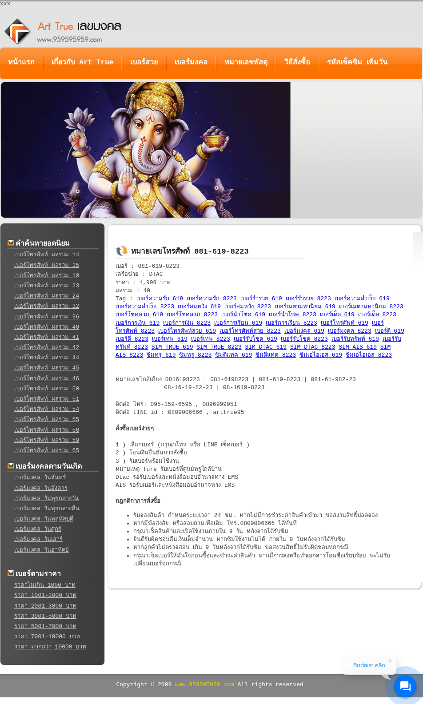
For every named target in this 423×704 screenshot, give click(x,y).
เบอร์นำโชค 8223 (292, 314)
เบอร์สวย (144, 63)
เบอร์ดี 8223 (132, 339)
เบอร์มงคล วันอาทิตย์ (41, 550)
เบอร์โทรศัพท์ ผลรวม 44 (46, 357)
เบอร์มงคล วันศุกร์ (37, 529)
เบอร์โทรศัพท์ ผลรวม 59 (46, 440)
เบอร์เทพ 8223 (210, 339)
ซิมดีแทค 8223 (275, 355)
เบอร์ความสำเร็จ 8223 (145, 306)
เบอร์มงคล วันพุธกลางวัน (46, 498)
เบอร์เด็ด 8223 (377, 314)
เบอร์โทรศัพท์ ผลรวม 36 (46, 317)
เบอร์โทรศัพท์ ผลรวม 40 (46, 327)
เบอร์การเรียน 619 (238, 323)
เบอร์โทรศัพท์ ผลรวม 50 (46, 389)
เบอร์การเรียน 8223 (291, 323)
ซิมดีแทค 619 (233, 355)
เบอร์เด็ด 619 (337, 314)
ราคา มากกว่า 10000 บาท (50, 647)
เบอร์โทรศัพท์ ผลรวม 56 (46, 430)
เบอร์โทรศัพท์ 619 (344, 323)
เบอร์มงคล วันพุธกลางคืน (47, 508)
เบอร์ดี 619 (389, 331)
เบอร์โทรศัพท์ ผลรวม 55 (46, 419)
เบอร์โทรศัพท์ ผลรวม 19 (46, 275)
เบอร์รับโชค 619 (255, 339)
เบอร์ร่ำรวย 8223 (308, 298)
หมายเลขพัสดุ (245, 63)
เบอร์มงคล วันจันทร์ (40, 477)
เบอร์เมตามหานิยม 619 (305, 306)
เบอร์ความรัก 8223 (212, 298)
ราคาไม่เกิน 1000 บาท (45, 585)
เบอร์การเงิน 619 (138, 323)
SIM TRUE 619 (172, 347)
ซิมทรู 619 (161, 355)
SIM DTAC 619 (266, 347)
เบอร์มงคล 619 (304, 331)
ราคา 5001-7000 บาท (45, 626)
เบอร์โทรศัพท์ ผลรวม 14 (46, 254)
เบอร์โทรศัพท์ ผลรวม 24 (46, 296)
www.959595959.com (204, 684)
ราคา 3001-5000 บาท (45, 616)
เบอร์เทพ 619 (170, 339)
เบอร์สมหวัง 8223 (247, 306)
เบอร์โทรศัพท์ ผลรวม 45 (46, 368)
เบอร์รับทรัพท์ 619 (355, 339)
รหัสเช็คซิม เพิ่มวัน (357, 63)
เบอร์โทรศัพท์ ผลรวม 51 (46, 399)
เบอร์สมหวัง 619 (199, 306)
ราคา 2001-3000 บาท (45, 606)
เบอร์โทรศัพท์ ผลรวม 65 (46, 450)
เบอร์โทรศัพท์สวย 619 (187, 331)
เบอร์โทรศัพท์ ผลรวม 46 (46, 378)
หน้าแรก (21, 63)
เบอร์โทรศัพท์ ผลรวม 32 (46, 306)
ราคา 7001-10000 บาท (47, 636)
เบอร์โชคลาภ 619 (139, 314)
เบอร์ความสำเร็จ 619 (362, 298)
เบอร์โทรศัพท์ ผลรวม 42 (46, 347)
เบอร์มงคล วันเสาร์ (38, 539)
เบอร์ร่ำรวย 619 (261, 298)
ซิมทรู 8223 (195, 355)
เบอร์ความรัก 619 (159, 298)
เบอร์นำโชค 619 (243, 314)
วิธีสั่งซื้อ (297, 63)
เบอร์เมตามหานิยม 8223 (371, 306)
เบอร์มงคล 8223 (349, 331)
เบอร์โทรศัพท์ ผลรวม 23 (46, 285)
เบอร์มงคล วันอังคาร (41, 488)
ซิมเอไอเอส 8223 (369, 355)
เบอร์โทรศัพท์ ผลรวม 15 (46, 265)
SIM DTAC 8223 (312, 347)
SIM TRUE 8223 (218, 347)
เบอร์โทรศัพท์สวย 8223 (250, 331)
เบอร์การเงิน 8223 (187, 323)
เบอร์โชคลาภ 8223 (192, 314)
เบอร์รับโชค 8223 (304, 339)
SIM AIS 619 (358, 347)
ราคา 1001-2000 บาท (45, 595)
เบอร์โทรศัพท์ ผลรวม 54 (46, 409)
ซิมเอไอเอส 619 (320, 355)
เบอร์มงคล (191, 63)
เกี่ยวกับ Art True (82, 63)
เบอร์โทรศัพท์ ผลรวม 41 (46, 337)
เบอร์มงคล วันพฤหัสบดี (43, 519)
